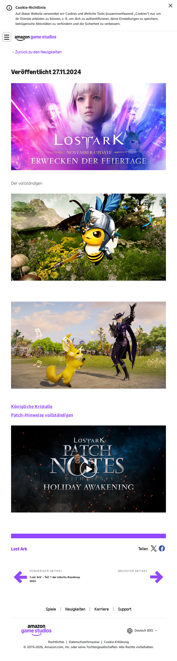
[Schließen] (170, 6)
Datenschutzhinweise (84, 642)
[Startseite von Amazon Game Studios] (35, 38)
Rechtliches (56, 642)
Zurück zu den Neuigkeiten (38, 52)
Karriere (101, 609)
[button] (6, 37)
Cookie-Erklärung (116, 642)
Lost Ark (19, 549)
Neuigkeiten (75, 609)
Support (124, 609)
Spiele (51, 609)
